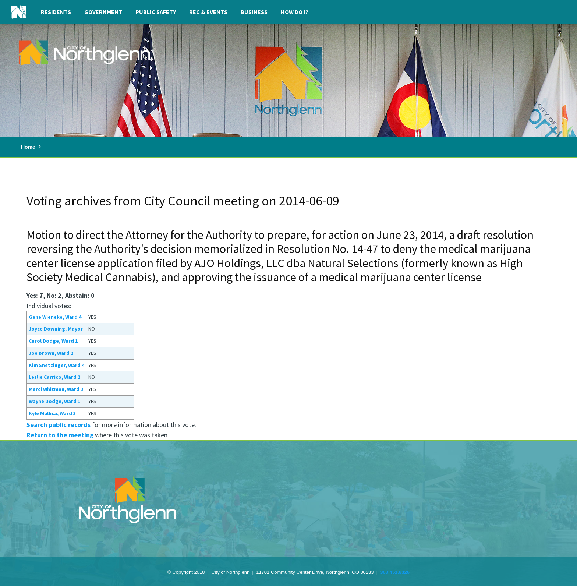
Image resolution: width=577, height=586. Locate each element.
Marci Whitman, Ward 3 (56, 389)
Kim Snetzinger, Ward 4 (56, 365)
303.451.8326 (395, 572)
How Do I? (294, 11)
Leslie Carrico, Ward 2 (54, 377)
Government (103, 11)
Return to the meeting (59, 435)
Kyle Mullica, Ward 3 (52, 413)
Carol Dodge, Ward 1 (53, 341)
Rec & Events (208, 11)
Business (254, 11)
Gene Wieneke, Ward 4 (55, 317)
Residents (56, 11)
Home (28, 147)
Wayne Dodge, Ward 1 (54, 401)
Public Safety (155, 11)
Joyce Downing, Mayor (56, 328)
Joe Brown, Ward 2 (51, 353)
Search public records (58, 424)
